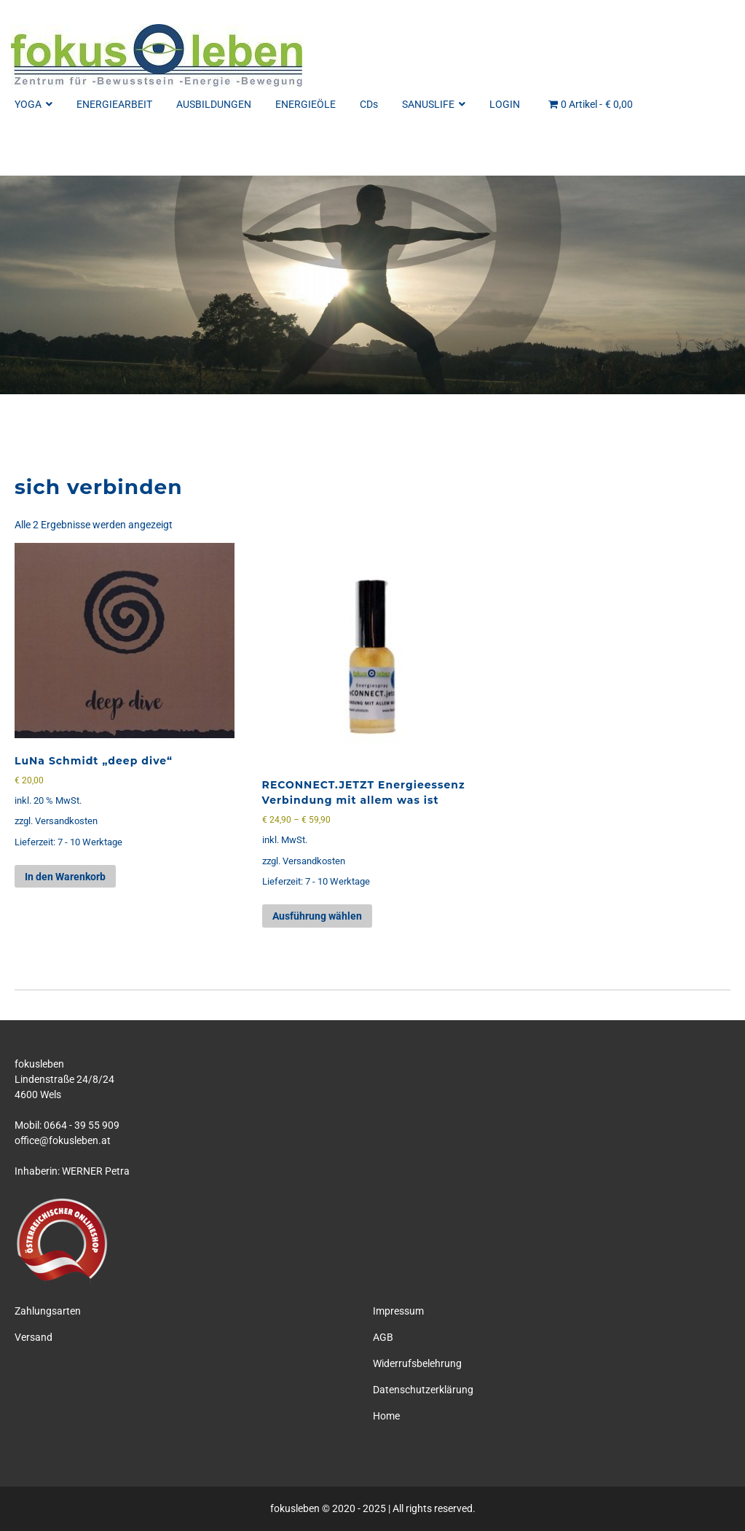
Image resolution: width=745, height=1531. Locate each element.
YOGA (33, 104)
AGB (383, 1337)
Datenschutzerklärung (423, 1389)
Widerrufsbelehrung (417, 1363)
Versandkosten (66, 820)
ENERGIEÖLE (305, 104)
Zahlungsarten (48, 1311)
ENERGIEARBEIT (114, 104)
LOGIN (504, 104)
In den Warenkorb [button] (65, 876)
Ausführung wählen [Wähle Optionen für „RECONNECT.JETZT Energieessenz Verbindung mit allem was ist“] (317, 916)
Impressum (398, 1311)
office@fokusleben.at (63, 1140)
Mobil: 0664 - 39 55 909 (67, 1125)
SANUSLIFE (433, 104)
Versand (33, 1337)
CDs (369, 104)
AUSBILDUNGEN (213, 104)
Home (386, 1416)
